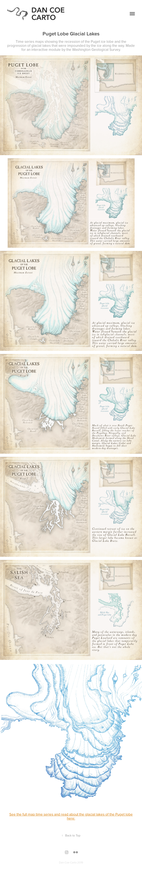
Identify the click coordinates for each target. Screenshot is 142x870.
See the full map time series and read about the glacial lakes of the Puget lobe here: (71, 816)
